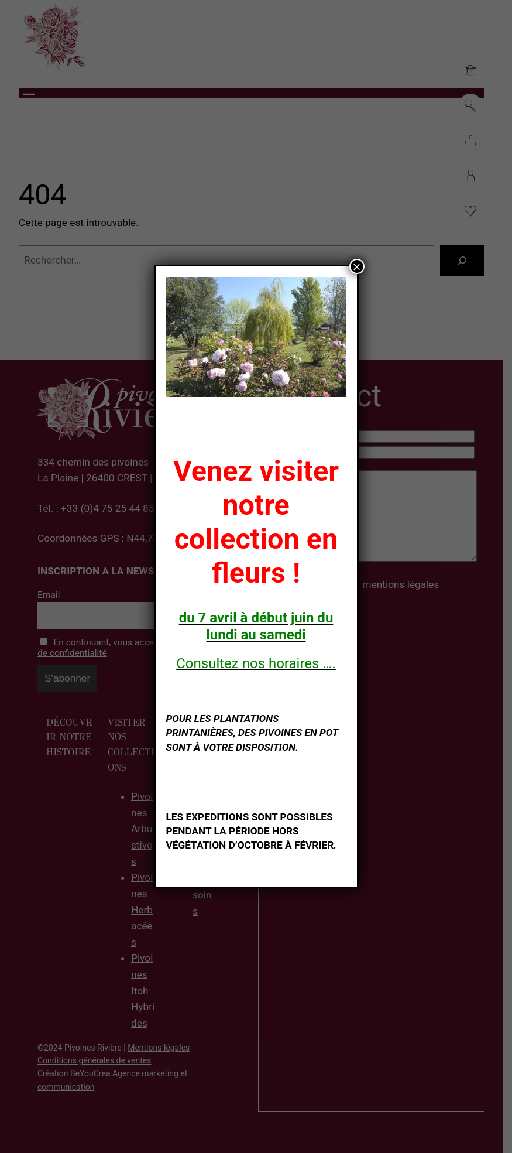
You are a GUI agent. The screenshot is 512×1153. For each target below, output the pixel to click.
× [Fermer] (356, 266)
